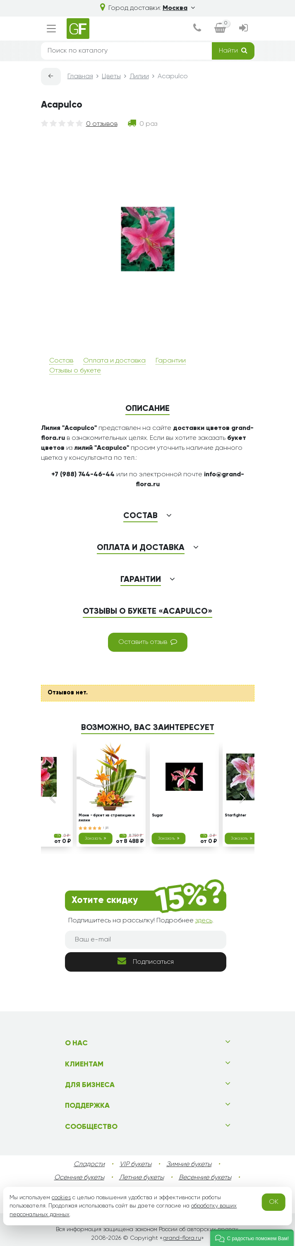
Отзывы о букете (75, 370)
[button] (252, 1237)
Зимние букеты (188, 1164)
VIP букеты (135, 1164)
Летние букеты (141, 1177)
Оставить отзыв (147, 642)
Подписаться (146, 961)
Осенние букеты (79, 1177)
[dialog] (197, 28)
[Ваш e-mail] (145, 940)
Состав (61, 361)
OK (273, 1202)
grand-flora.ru (182, 1238)
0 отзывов (102, 124)
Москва (179, 8)
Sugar (157, 816)
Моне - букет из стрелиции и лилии (106, 818)
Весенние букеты (205, 1177)
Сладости (89, 1164)
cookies (61, 1197)
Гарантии (171, 361)
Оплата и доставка (114, 361)
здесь (203, 920)
